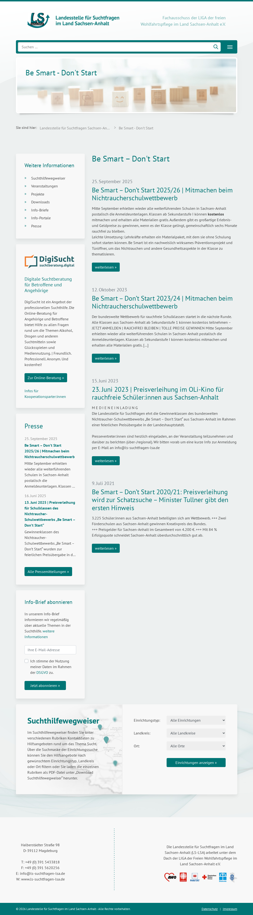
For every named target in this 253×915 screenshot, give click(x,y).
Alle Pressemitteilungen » (48, 571)
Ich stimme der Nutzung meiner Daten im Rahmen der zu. (50, 667)
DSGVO (42, 672)
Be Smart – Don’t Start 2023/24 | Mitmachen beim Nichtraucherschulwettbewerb (162, 302)
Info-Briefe (40, 210)
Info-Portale (41, 217)
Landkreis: (142, 733)
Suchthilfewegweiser (48, 178)
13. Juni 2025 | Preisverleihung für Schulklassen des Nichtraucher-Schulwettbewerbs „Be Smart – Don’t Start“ (50, 514)
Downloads (40, 202)
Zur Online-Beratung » (46, 377)
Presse (36, 226)
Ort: (137, 746)
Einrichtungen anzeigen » (196, 762)
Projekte (37, 194)
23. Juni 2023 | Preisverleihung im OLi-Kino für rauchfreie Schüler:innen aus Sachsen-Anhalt (158, 393)
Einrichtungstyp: (147, 720)
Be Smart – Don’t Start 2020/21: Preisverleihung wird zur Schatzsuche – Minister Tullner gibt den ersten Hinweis (160, 500)
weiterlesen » (106, 267)
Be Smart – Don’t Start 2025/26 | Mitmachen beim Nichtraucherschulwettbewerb (162, 194)
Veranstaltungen (44, 186)
